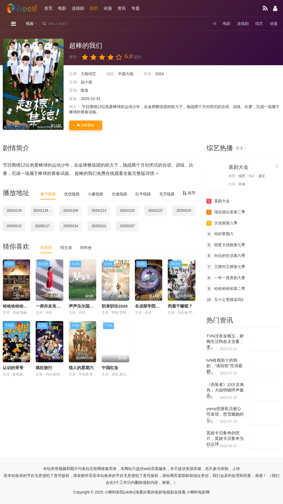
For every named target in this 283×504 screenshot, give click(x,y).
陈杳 (84, 90)
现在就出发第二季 (225, 212)
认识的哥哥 (13, 367)
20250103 (184, 210)
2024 (159, 74)
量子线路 (48, 194)
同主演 (66, 247)
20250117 (42, 226)
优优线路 (72, 194)
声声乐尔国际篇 (83, 306)
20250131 (99, 226)
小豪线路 (95, 194)
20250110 (14, 226)
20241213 (99, 210)
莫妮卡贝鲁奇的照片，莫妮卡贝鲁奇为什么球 (225, 438)
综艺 (94, 8)
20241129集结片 (43, 210)
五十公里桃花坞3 (224, 299)
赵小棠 (86, 82)
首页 (48, 8)
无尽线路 (167, 194)
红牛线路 (143, 194)
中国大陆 (125, 74)
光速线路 (119, 194)
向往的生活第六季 (225, 255)
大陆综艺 (88, 74)
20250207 (127, 226)
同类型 (46, 247)
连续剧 (78, 8)
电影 (62, 8)
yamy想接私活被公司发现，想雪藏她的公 (225, 414)
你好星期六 (220, 234)
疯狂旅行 (44, 367)
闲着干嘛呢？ (180, 306)
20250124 (70, 226)
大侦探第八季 (221, 223)
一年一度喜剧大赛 (225, 277)
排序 (189, 193)
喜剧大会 (238, 167)
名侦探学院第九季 (151, 306)
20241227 (155, 210)
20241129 (14, 210)
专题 (135, 8)
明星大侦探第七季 (225, 245)
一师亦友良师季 (50, 306)
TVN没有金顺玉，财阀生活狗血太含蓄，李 (225, 341)
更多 (241, 148)
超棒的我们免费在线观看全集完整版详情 (116, 173)
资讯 (121, 8)
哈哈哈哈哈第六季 (19, 306)
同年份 (86, 247)
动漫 (108, 8)
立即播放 (85, 125)
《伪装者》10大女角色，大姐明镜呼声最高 (225, 390)
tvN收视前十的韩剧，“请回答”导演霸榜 (224, 366)
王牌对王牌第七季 (225, 266)
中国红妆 (110, 367)
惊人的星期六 (81, 367)
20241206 (70, 210)
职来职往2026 (114, 306)
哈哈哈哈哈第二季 (225, 288)
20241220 (127, 210)
